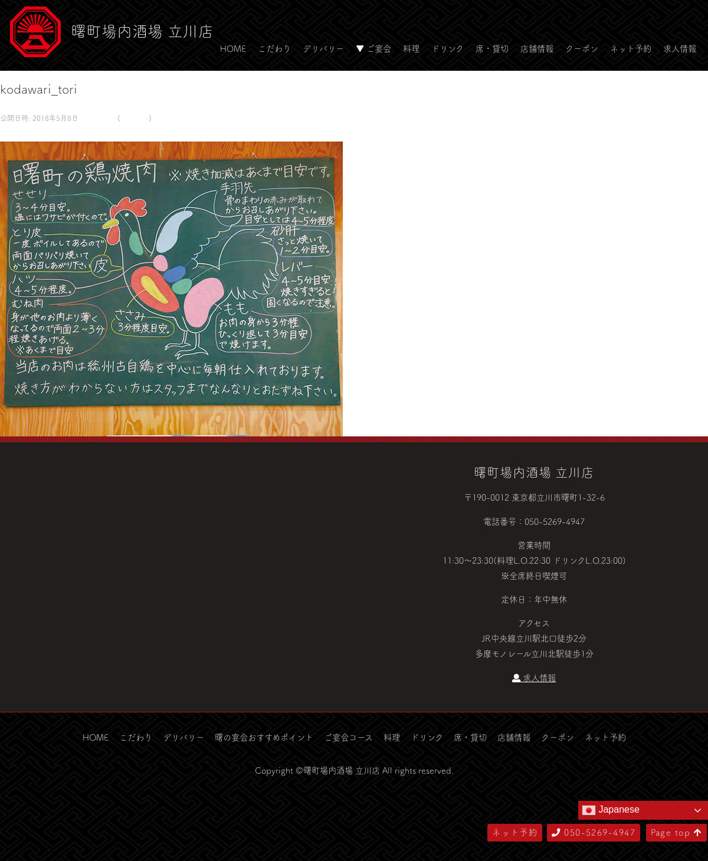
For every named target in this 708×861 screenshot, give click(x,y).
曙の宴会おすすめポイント (264, 737)
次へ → (43, 133)
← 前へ (13, 133)
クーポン (581, 48)
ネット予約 (630, 48)
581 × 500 (96, 118)
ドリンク (447, 48)
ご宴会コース (348, 737)
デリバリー (323, 48)
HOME (233, 48)
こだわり (274, 48)
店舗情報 (536, 48)
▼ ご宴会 (373, 48)
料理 (411, 48)
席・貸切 (492, 48)
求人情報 (679, 48)
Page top (676, 832)
